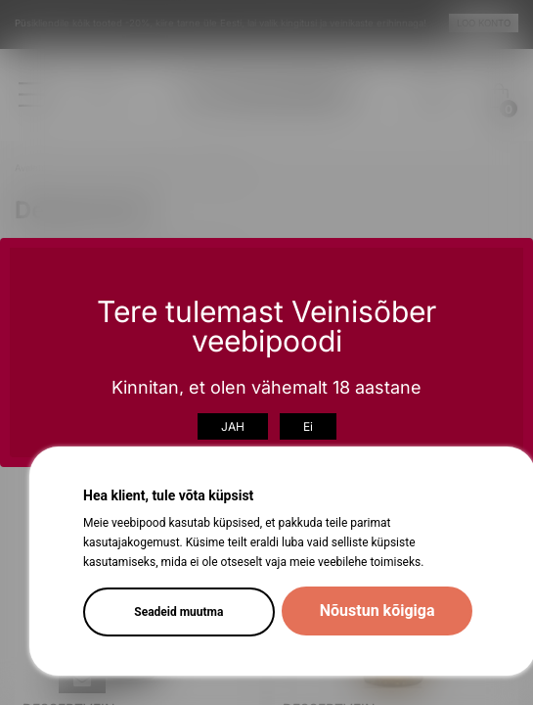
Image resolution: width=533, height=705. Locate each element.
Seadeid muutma (178, 612)
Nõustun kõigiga (377, 610)
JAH (232, 426)
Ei (308, 426)
